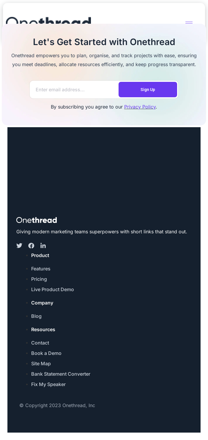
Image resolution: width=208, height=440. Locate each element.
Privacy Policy (140, 107)
